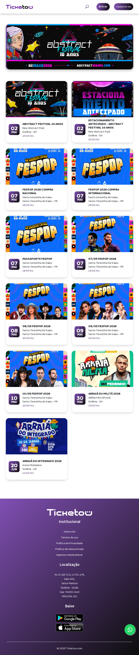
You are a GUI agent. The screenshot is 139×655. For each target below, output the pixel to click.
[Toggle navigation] (86, 7)
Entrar (103, 7)
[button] (11, 47)
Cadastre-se (123, 7)
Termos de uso (69, 537)
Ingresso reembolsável (69, 555)
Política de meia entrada (69, 549)
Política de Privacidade (69, 543)
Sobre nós (69, 532)
